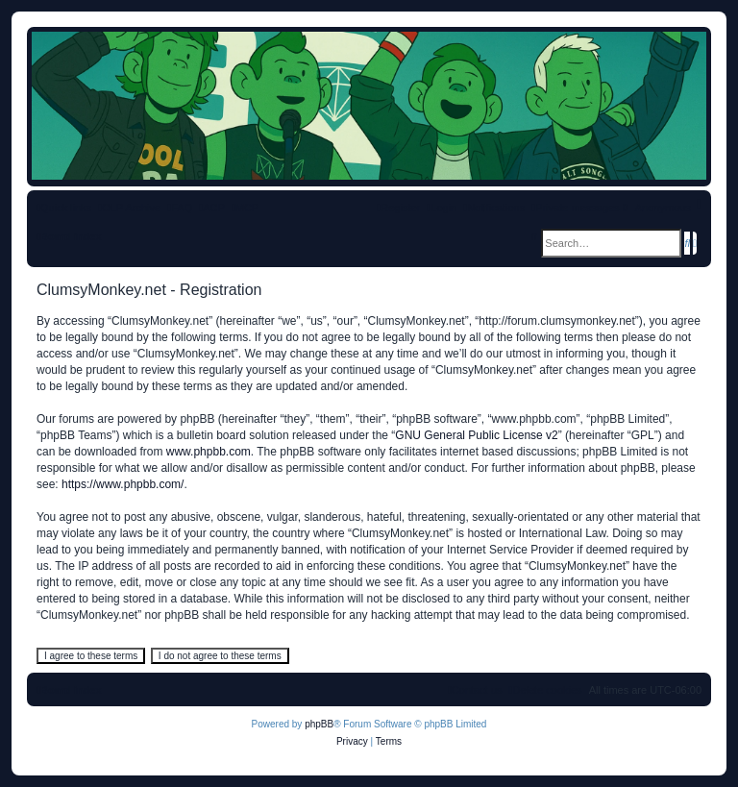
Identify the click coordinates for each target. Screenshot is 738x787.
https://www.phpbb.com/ (123, 484)
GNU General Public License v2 (476, 435)
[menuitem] (179, 207)
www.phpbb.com (208, 451)
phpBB (319, 724)
